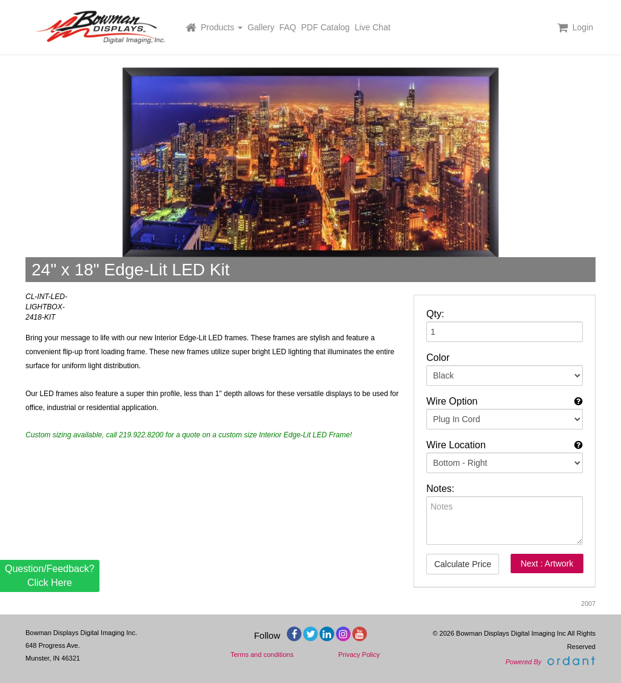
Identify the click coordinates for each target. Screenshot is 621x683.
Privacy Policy (359, 654)
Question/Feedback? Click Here (50, 575)
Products (222, 27)
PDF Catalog (325, 27)
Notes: (440, 488)
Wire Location (456, 445)
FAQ (288, 27)
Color (437, 357)
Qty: (435, 314)
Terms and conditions (262, 654)
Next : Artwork (546, 563)
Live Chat (373, 27)
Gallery (260, 27)
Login (582, 27)
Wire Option (451, 401)
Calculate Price (462, 564)
